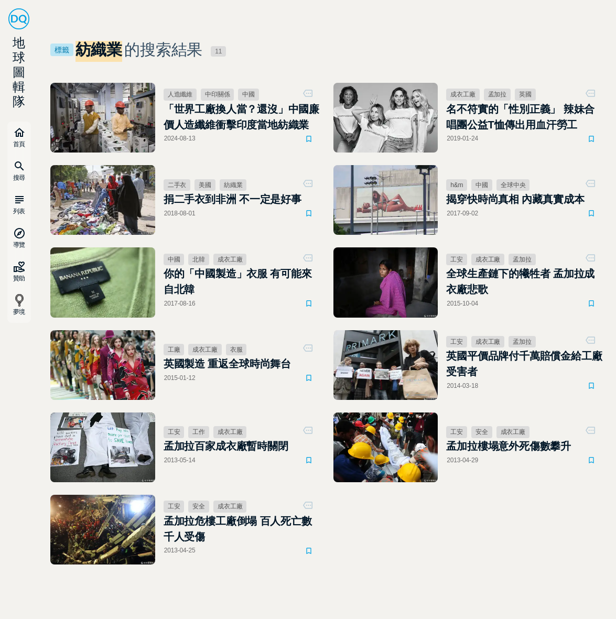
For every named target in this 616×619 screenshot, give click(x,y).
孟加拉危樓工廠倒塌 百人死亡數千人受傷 (238, 528)
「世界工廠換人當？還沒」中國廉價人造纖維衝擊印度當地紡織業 (241, 117)
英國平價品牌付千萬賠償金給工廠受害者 (524, 363)
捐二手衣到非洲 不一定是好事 (232, 199)
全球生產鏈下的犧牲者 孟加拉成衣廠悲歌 (520, 281)
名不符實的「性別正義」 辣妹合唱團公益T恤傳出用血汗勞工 (520, 117)
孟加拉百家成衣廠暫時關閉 (226, 446)
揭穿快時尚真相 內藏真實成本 (515, 199)
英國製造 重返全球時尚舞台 (227, 364)
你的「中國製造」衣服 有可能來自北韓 (238, 281)
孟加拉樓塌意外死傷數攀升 (508, 446)
